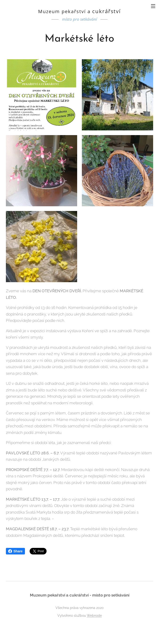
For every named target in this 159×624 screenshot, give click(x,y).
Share (15, 551)
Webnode (94, 615)
